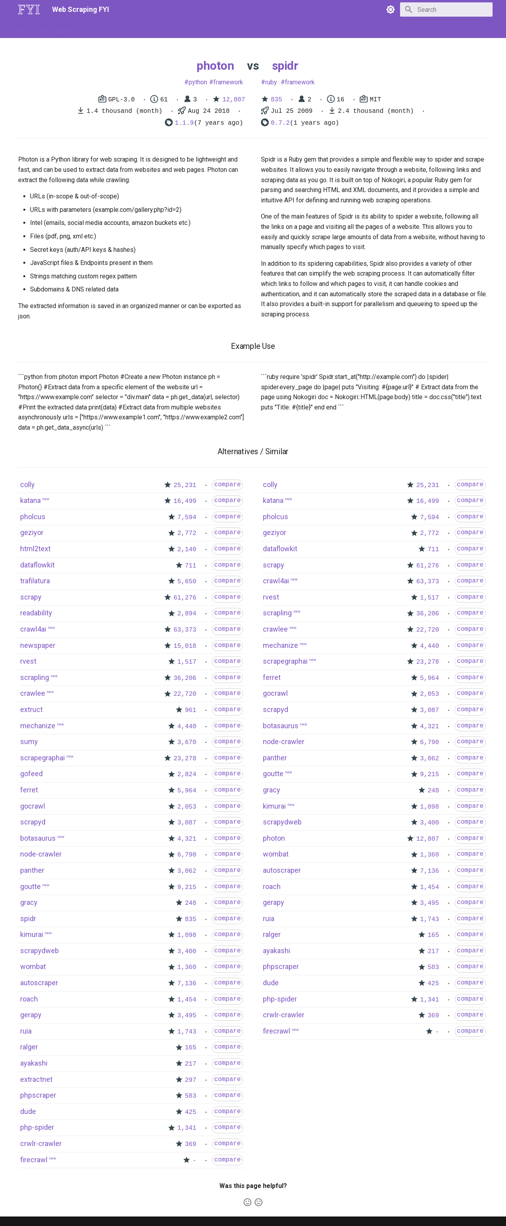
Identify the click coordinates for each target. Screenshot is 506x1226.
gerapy (31, 1015)
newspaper (37, 645)
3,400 (186, 951)
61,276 (185, 598)
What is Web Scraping (45, 29)
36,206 (185, 678)
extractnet (36, 1079)
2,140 (186, 549)
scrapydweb (39, 950)
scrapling (34, 677)
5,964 (186, 790)
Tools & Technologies (153, 29)
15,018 (185, 646)
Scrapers (231, 29)
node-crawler (41, 854)
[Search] (446, 9)
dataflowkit (37, 565)
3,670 (186, 742)
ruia (26, 1031)
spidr (285, 65)
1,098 (186, 935)
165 (190, 1047)
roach (29, 999)
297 (190, 1080)
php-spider (37, 1127)
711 (190, 566)
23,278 (185, 758)
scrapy (31, 597)
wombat (33, 966)
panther (32, 870)
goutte (30, 886)
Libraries (200, 29)
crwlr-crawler (41, 1143)
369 (190, 1144)
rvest (28, 661)
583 (190, 1096)
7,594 (186, 517)
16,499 (185, 501)
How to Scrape (99, 29)
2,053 (186, 807)
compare (227, 484)
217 (190, 1064)
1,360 (186, 967)
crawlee (32, 693)
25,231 (185, 485)
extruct (31, 709)
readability (36, 613)
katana (30, 500)
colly (27, 484)
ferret (29, 790)
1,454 (186, 1000)
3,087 (186, 823)
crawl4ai (33, 629)
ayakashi (33, 1063)
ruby (271, 82)
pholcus (32, 516)
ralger (29, 1047)
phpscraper (38, 1095)
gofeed (31, 773)
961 (190, 710)
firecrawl (33, 1160)
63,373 (185, 630)
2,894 (186, 613)
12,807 (233, 99)
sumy (29, 741)
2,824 (186, 774)
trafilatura (35, 581)
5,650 (186, 581)
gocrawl (32, 806)
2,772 (186, 533)
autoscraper (39, 983)
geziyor (31, 532)
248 (190, 903)
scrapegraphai (42, 758)
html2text (35, 548)
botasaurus (38, 838)
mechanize (37, 726)
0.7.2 (280, 123)
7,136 (186, 983)
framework (228, 82)
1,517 (186, 662)
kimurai (31, 934)
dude (28, 1111)
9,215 (186, 887)
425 (190, 1112)
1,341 (186, 1128)
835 (276, 99)
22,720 (185, 694)
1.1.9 (184, 123)
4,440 (186, 726)
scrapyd (32, 822)
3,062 (186, 871)
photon (215, 65)
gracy (29, 902)
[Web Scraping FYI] (29, 9)
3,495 (186, 1015)
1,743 (186, 1032)
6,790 (186, 855)
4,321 (186, 839)
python (198, 82)
